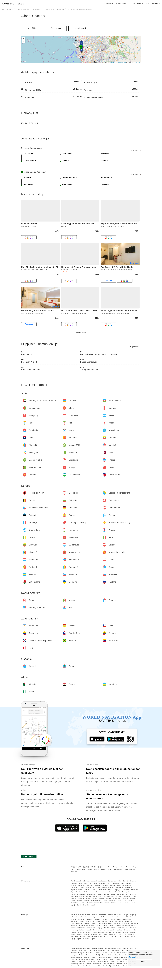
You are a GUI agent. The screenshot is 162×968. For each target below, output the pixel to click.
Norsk (126, 869)
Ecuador (82, 903)
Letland (81, 896)
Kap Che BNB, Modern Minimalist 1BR (40, 267)
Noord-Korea (129, 887)
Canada (73, 900)
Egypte (79, 905)
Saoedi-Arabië (126, 885)
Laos (122, 883)
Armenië (94, 881)
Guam (133, 903)
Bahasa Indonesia (125, 867)
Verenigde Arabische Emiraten (80, 881)
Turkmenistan (90, 887)
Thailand (81, 887)
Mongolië (81, 885)
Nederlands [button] (156, 3)
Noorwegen (127, 896)
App (147, 3)
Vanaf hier (32, 28)
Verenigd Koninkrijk (128, 892)
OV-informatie (108, 3)
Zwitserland (125, 890)
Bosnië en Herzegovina (99, 890)
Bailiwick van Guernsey (78, 894)
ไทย (105, 867)
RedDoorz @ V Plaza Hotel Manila (37, 311)
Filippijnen (105, 885)
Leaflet (112, 62)
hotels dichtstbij (79, 28)
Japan (95, 883)
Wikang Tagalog (80, 869)
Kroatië (106, 894)
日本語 (73, 867)
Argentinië (112, 900)
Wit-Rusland (117, 898)
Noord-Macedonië (108, 896)
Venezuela (114, 903)
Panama (86, 900)
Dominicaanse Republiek (94, 903)
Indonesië (74, 883)
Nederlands (74, 871)
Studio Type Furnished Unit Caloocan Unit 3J (123, 311)
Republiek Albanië (76, 890)
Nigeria (93, 905)
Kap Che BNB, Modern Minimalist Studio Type (123, 224)
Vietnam (110, 887)
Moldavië (89, 896)
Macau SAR (89, 885)
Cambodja (101, 883)
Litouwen (133, 894)
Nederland (118, 896)
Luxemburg (74, 896)
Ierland (113, 894)
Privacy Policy (134, 957)
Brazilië (106, 903)
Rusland (133, 898)
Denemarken (90, 892)
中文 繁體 (86, 867)
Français (89, 869)
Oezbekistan (119, 887)
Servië (88, 898)
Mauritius (86, 905)
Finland (111, 892)
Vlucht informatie (136, 3)
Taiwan (104, 887)
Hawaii (105, 900)
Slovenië (101, 898)
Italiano (110, 869)
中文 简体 (93, 867)
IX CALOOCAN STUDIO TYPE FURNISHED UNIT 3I (85, 311)
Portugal (73, 898)
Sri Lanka (129, 883)
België (110, 890)
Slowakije (109, 898)
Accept (144, 961)
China (119, 881)
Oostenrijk (87, 890)
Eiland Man (120, 894)
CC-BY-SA (137, 62)
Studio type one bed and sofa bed (78, 224)
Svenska (132, 869)
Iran (90, 883)
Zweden (94, 898)
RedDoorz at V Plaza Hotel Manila (117, 267)
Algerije (73, 905)
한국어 (100, 867)
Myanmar (74, 885)
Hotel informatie (121, 3)
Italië (127, 894)
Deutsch (96, 869)
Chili (124, 900)
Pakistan (113, 885)
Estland (98, 892)
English (79, 867)
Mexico (79, 900)
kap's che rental (29, 224)
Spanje (105, 892)
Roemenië (81, 898)
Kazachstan (115, 883)
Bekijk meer (136, 151)
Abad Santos (33, 16)
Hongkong (133, 881)
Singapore (74, 887)
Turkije (98, 887)
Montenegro (97, 896)
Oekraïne (126, 898)
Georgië (125, 881)
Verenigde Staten (95, 900)
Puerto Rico (74, 903)
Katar (119, 885)
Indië (85, 883)
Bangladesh (112, 881)
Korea (108, 883)
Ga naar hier (56, 28)
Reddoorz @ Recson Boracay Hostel (79, 267)
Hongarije (99, 894)
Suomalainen (118, 869)
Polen (134, 896)
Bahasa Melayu (113, 867)
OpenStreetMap (121, 62)
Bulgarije (117, 890)
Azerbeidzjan (102, 881)
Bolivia (119, 900)
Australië (126, 903)
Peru (120, 903)
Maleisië (97, 885)
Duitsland (82, 892)
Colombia (131, 900)
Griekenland (91, 894)
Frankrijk (118, 892)
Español (103, 869)
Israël (80, 883)
